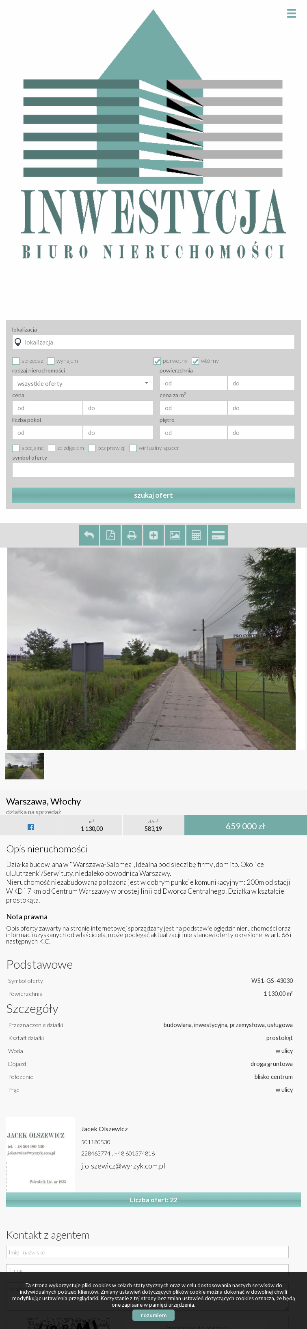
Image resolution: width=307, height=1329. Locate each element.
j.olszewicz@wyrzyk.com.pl (123, 1165)
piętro (167, 420)
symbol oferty (29, 457)
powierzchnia (176, 370)
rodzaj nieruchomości (38, 370)
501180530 (95, 1142)
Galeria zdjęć (175, 535)
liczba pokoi (26, 420)
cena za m (173, 395)
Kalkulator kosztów (196, 535)
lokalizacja (24, 329)
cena (18, 395)
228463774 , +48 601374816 (118, 1153)
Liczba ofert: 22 (153, 1199)
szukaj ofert (153, 495)
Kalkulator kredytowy (218, 535)
